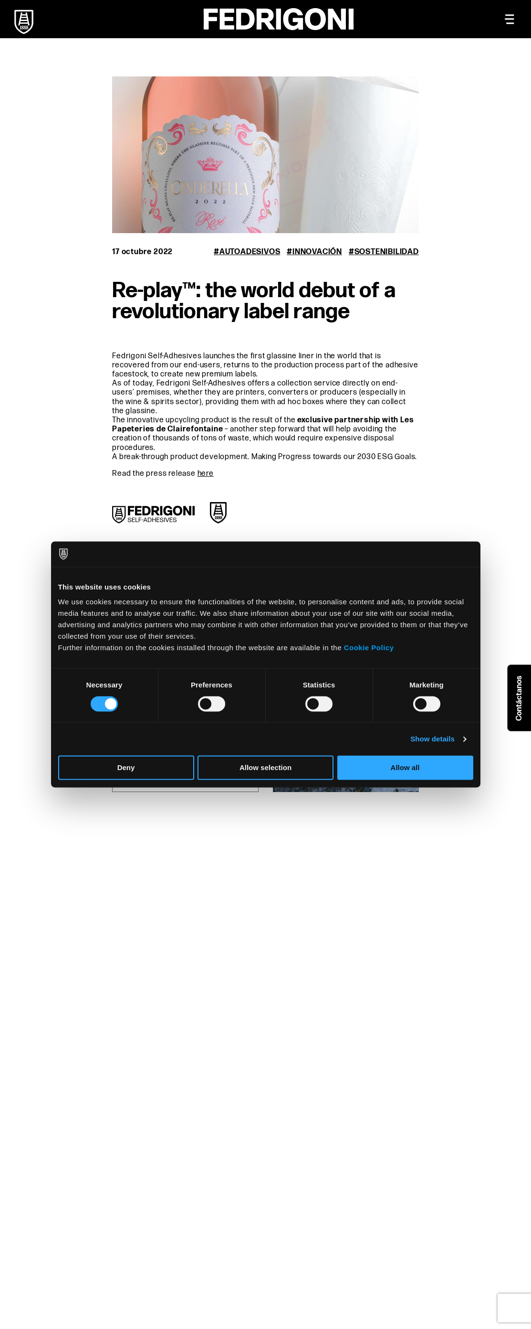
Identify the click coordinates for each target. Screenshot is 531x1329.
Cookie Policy (369, 647)
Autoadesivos (250, 252)
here (206, 473)
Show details (432, 739)
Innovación (317, 252)
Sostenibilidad (386, 252)
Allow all (405, 768)
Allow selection (265, 768)
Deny (126, 768)
